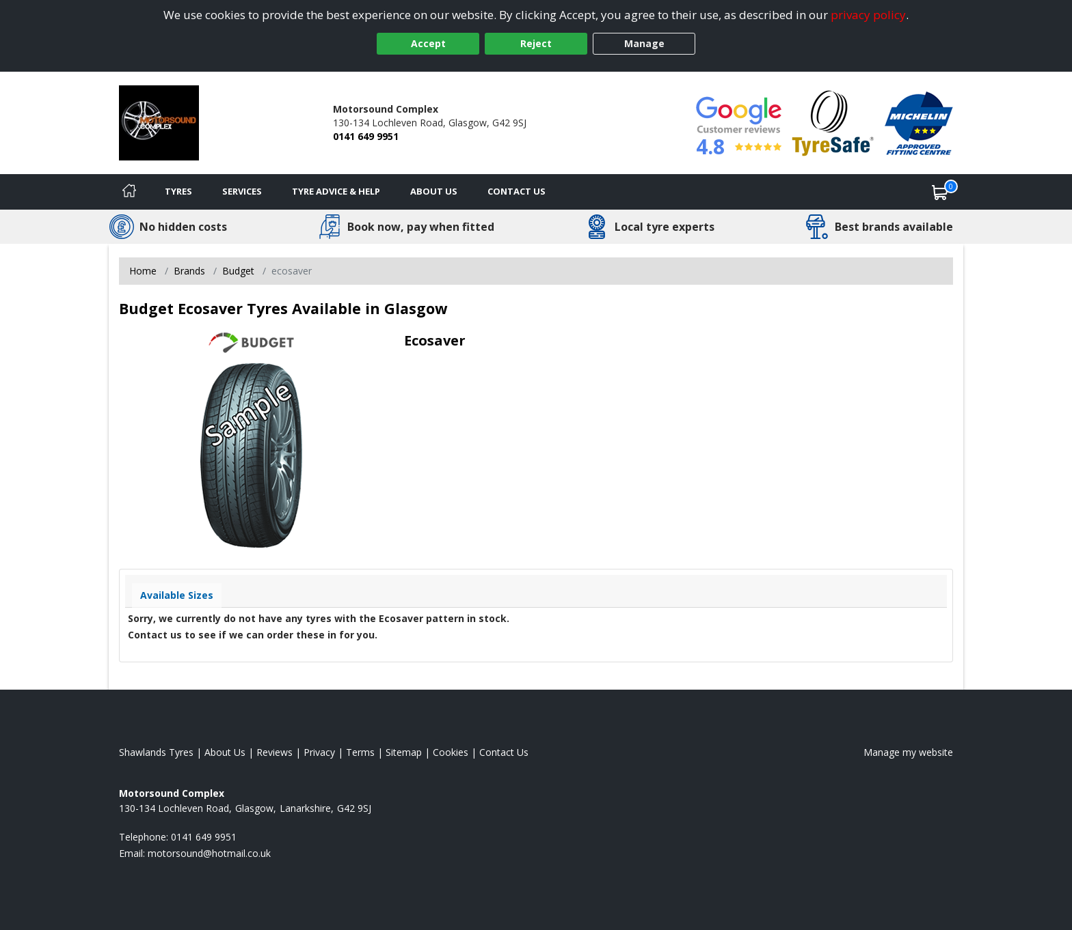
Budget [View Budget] (238, 270)
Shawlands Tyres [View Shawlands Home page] (156, 752)
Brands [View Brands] (189, 270)
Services (242, 191)
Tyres (178, 191)
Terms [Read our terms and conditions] (360, 752)
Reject (536, 43)
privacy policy (868, 15)
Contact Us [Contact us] (516, 191)
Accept (428, 43)
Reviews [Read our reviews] (274, 752)
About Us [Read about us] (224, 752)
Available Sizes (176, 595)
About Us (433, 191)
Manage (644, 43)
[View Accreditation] (833, 121)
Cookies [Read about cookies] (450, 752)
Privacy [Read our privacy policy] (319, 752)
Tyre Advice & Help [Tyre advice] (336, 191)
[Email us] (209, 853)
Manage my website (908, 752)
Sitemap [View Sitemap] (404, 752)
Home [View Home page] (143, 270)
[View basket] (940, 192)
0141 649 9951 (366, 136)
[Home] (129, 192)
